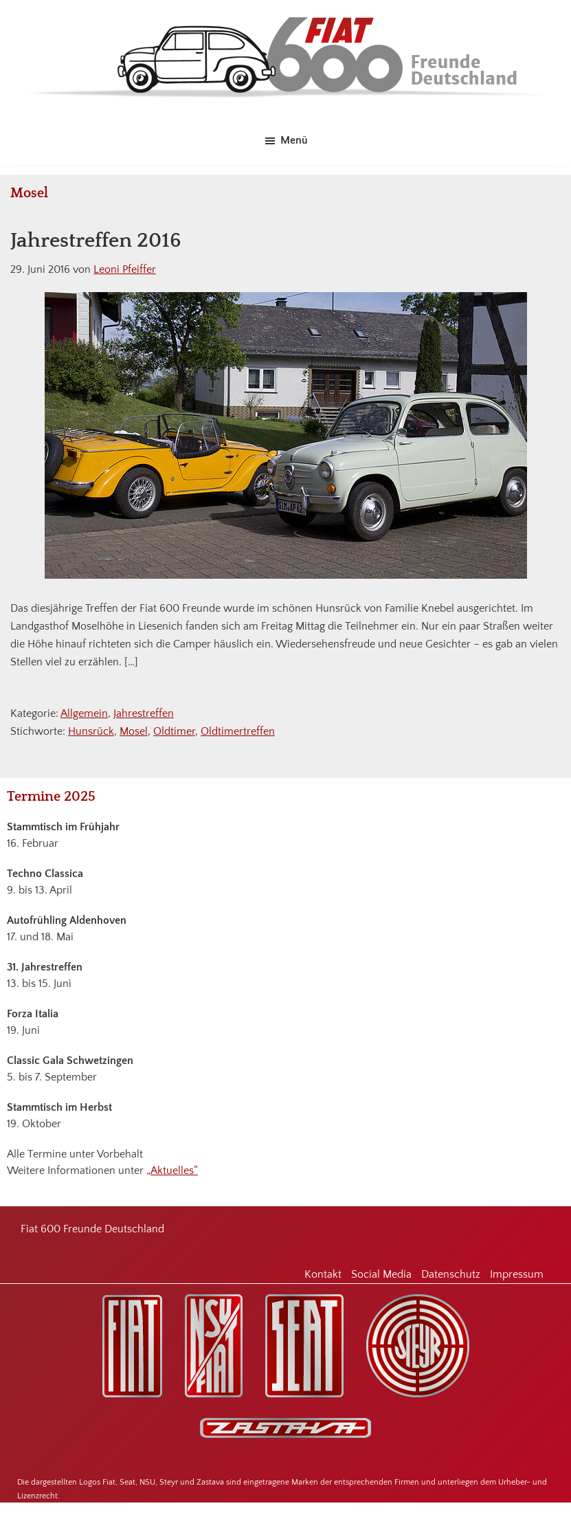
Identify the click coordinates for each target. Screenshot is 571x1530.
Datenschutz (450, 1274)
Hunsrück (91, 731)
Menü (294, 140)
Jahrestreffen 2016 (95, 241)
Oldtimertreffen (238, 731)
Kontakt (323, 1274)
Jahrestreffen (143, 713)
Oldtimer (174, 731)
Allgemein (84, 713)
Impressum (517, 1274)
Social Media (381, 1274)
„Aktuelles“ (172, 1170)
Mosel (134, 731)
